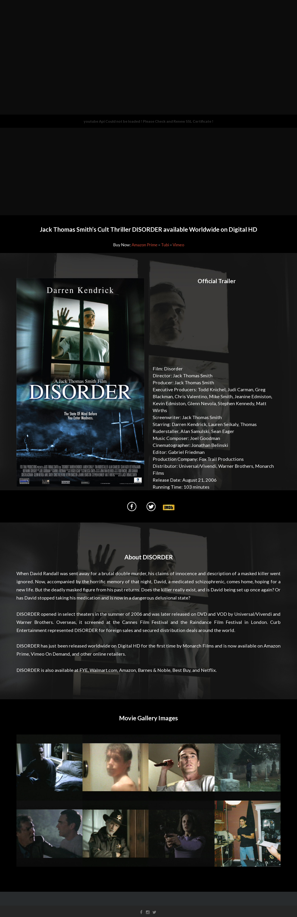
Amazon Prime (145, 244)
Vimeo (178, 244)
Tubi (165, 244)
